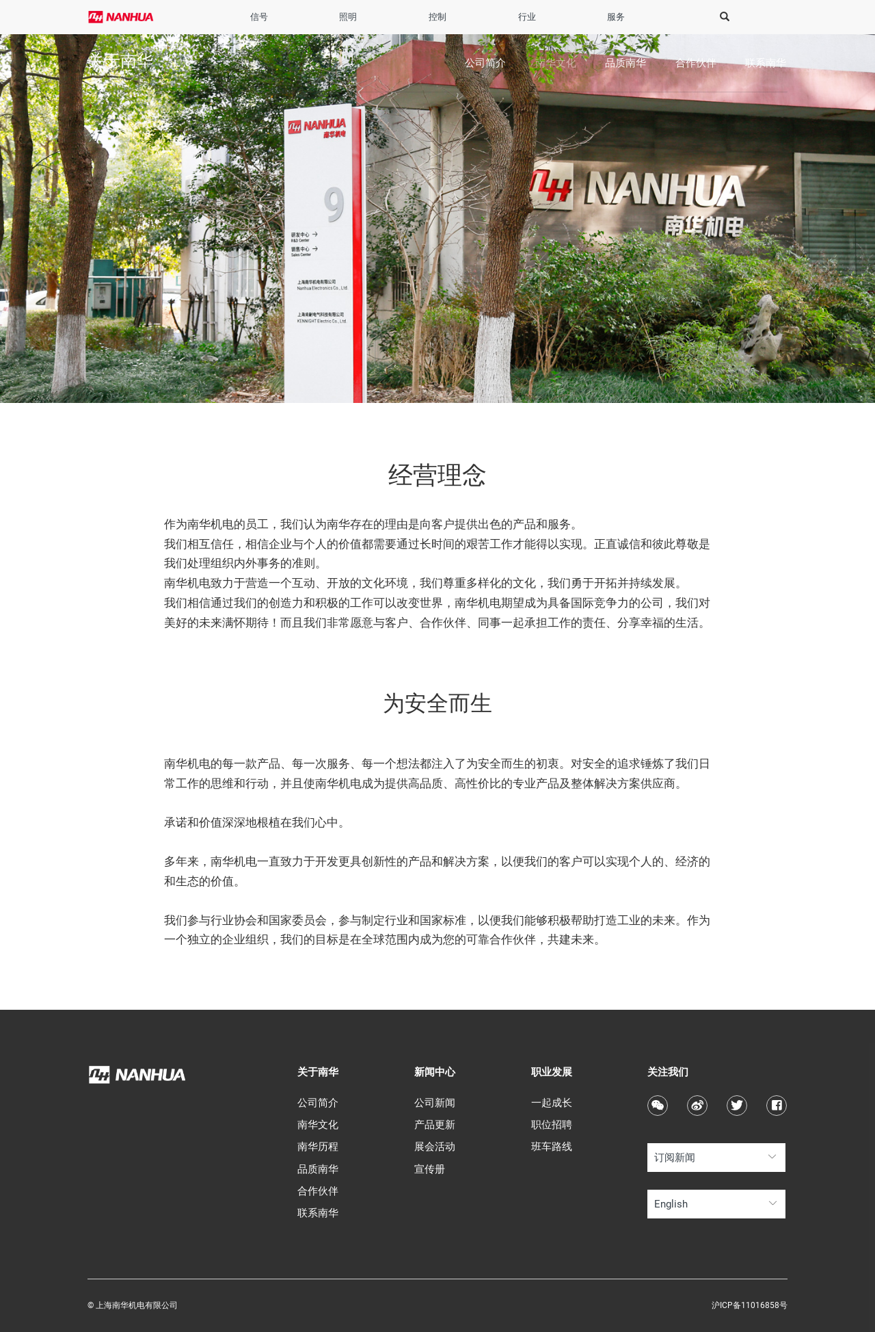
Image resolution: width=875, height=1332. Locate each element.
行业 (527, 17)
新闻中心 (434, 1072)
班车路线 (551, 1146)
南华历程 (317, 1146)
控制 (437, 17)
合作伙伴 (695, 63)
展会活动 (434, 1146)
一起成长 (551, 1103)
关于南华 (317, 1072)
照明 (348, 17)
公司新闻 (434, 1103)
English (671, 1204)
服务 (616, 17)
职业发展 (551, 1072)
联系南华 (765, 63)
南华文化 (555, 63)
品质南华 (625, 63)
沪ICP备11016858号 (750, 1305)
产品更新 (434, 1125)
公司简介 (485, 63)
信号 (259, 17)
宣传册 (429, 1169)
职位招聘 (551, 1125)
